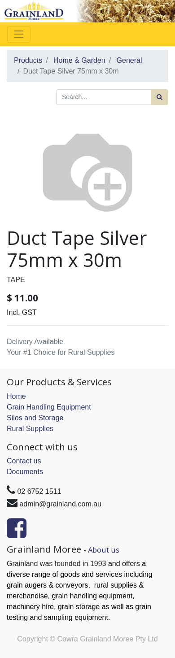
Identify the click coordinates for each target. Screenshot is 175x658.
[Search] (159, 97)
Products (28, 60)
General (129, 60)
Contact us (24, 461)
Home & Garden (79, 60)
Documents (25, 471)
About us (103, 550)
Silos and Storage (35, 418)
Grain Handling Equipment (49, 407)
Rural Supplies (30, 428)
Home (16, 396)
